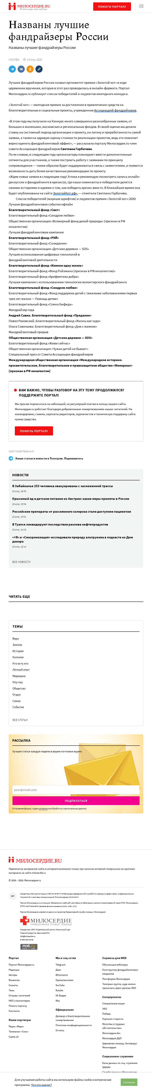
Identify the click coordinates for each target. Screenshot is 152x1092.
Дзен (58, 969)
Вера (15, 638)
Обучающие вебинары (115, 964)
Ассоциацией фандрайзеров (115, 110)
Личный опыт (21, 669)
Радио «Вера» (16, 1026)
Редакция (14, 969)
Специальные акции (113, 1003)
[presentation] (76, 789)
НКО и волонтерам (19, 1000)
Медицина (19, 676)
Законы (17, 644)
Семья (16, 701)
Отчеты (60, 1030)
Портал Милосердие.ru (21, 964)
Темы (11, 990)
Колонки (18, 657)
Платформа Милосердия (116, 979)
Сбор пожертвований (21, 451)
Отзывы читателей (19, 995)
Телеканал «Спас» (19, 1031)
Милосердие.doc (111, 1033)
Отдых (16, 694)
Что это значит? (41, 1085)
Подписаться (76, 801)
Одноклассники (64, 980)
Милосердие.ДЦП (112, 1038)
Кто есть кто (20, 663)
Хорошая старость (112, 1019)
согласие (43, 808)
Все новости (21, 562)
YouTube (60, 985)
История (18, 651)
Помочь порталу (34, 431)
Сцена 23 (13, 1036)
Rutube (59, 990)
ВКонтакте (62, 975)
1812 (104, 1008)
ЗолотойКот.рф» (65, 193)
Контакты (14, 1011)
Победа (106, 1013)
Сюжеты (13, 985)
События (18, 707)
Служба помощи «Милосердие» (119, 1072)
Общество (19, 688)
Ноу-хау (17, 682)
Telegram (61, 964)
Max (58, 1000)
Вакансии (14, 980)
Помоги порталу (112, 7)
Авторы (13, 975)
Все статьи (20, 720)
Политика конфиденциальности (74, 1025)
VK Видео (61, 995)
